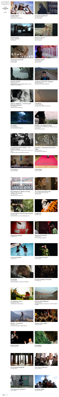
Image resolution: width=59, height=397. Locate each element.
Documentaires (5, 8)
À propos (5, 12)
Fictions (5, 7)
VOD (5, 9)
